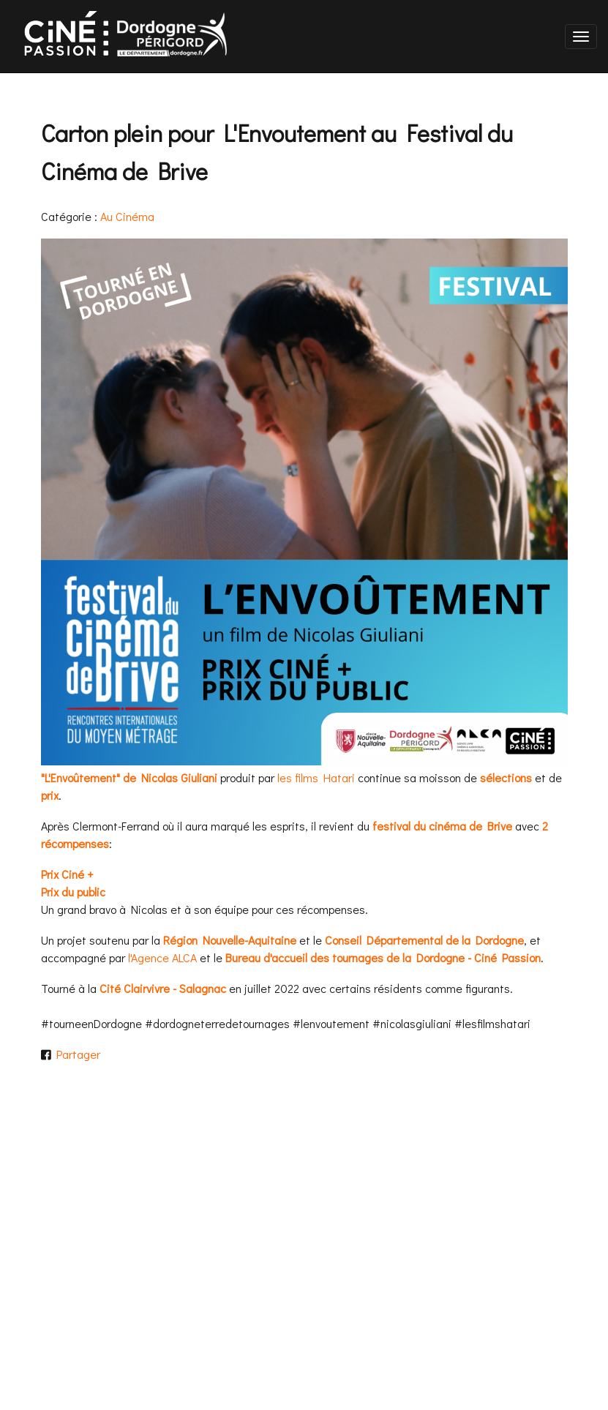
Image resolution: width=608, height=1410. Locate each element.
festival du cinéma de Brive (442, 825)
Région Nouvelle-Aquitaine (229, 940)
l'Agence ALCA (162, 957)
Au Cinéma (127, 216)
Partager (75, 1054)
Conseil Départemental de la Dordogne (424, 940)
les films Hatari (316, 777)
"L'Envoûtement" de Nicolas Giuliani (129, 777)
